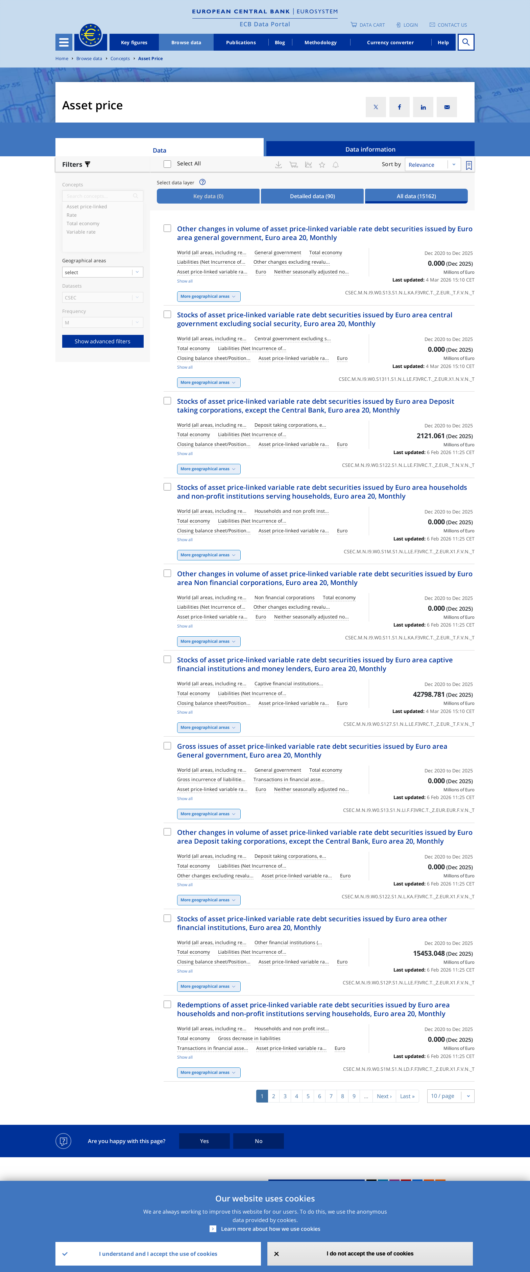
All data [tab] (416, 196)
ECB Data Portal (265, 24)
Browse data (186, 42)
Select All (189, 163)
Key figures (134, 42)
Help (443, 42)
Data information (370, 149)
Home (61, 58)
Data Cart (372, 25)
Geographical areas (84, 261)
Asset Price (150, 58)
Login (411, 25)
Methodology (321, 42)
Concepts (120, 58)
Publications (241, 42)
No (259, 1141)
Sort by (391, 164)
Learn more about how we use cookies (270, 1229)
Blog (280, 42)
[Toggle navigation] (63, 42)
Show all (185, 281)
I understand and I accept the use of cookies (158, 1253)
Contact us (452, 25)
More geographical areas (205, 296)
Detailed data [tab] (312, 196)
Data (159, 150)
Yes (204, 1141)
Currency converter (390, 42)
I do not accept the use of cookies (370, 1253)
